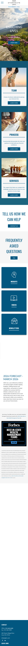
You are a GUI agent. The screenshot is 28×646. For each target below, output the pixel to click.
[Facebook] (2, 640)
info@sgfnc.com (5, 638)
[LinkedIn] (5, 640)
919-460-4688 (9, 628)
